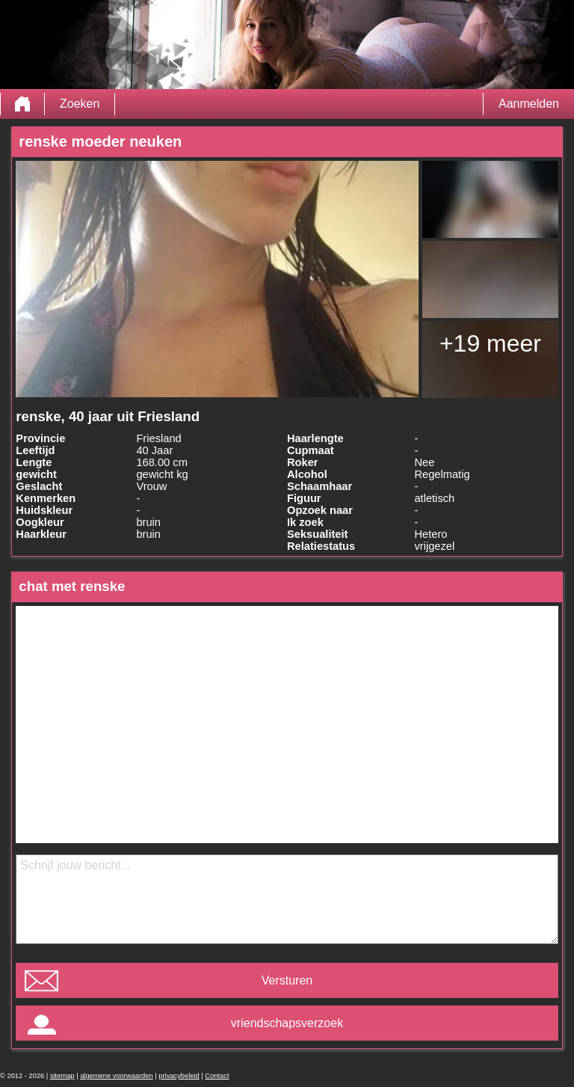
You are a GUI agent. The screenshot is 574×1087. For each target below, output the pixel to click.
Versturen (287, 980)
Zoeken (79, 103)
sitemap (62, 1076)
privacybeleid (178, 1076)
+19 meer (490, 343)
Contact (217, 1076)
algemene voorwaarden (116, 1076)
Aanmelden (529, 103)
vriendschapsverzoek (287, 1023)
